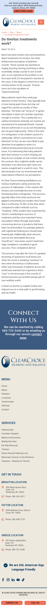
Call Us (35, 603)
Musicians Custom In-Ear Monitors (18, 457)
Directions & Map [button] (24, 11)
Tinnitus (5, 449)
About (4, 390)
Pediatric (6, 394)
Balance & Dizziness (11, 437)
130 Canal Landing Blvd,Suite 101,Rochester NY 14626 (15, 542)
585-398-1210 (18, 519)
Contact (5, 409)
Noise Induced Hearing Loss (15, 453)
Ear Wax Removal (10, 445)
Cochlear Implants (10, 433)
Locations (6, 398)
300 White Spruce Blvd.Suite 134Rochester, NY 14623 (16, 489)
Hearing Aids (8, 429)
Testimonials (8, 401)
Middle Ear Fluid (9, 441)
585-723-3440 (12, 330)
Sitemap (5, 405)
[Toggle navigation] (41, 22)
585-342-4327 (18, 496)
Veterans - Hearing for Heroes (16, 461)
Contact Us (12, 603)
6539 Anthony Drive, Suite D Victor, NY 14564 (17, 511)
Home (4, 386)
